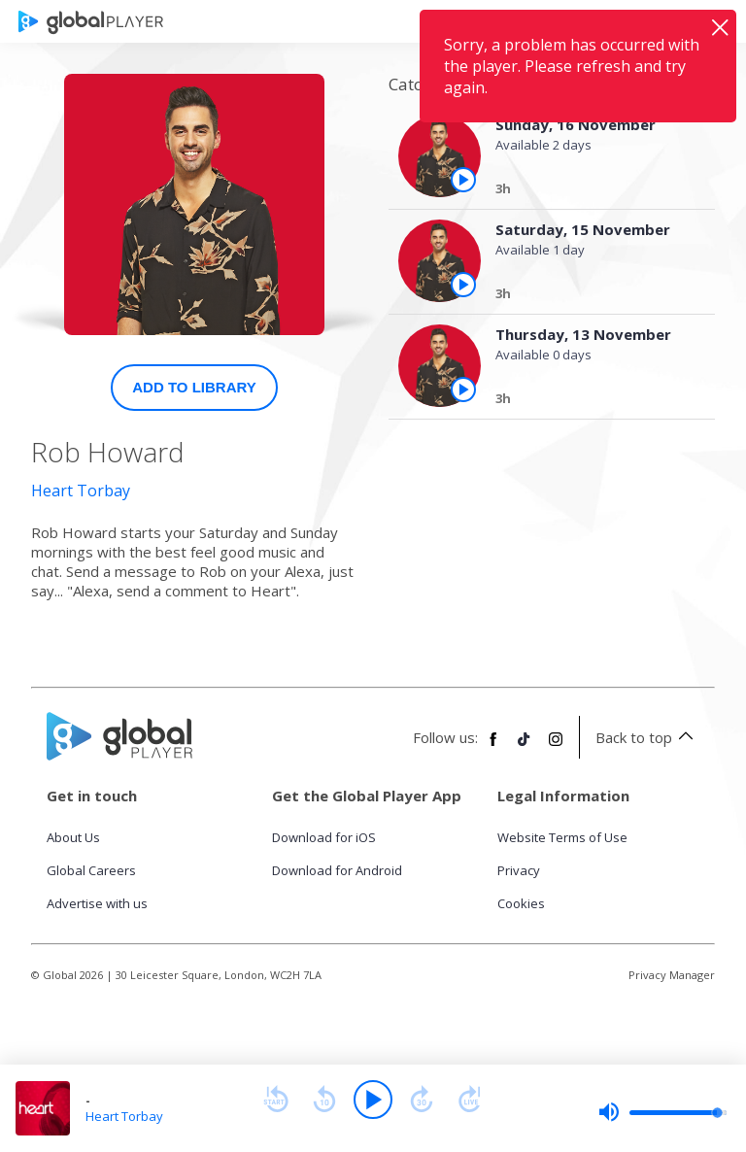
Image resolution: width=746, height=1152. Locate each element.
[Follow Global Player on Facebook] (493, 747)
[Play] (373, 1099)
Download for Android (337, 870)
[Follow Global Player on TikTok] (524, 747)
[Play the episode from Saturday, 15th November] (463, 284)
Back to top (647, 737)
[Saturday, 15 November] (588, 296)
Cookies (521, 903)
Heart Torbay (80, 490)
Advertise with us (97, 903)
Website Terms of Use (562, 837)
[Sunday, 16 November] (588, 191)
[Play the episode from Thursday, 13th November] (463, 389)
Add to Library (194, 387)
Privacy (518, 870)
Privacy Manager (671, 974)
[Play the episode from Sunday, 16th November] (463, 179)
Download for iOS (324, 837)
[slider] (662, 1112)
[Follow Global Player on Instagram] (555, 747)
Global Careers (91, 870)
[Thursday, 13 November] (588, 401)
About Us (73, 837)
